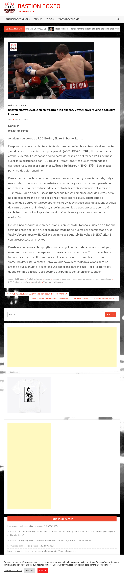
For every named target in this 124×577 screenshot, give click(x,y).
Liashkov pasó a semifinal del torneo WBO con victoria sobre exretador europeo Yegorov (72, 298)
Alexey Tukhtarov (16, 279)
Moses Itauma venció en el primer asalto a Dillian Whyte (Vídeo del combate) (41, 551)
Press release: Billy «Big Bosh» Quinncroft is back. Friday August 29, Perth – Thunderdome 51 (49, 540)
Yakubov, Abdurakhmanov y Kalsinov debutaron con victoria (38, 294)
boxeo (47, 279)
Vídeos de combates (69, 19)
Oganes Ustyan (68, 279)
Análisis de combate (17, 105)
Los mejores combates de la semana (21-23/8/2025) (30, 545)
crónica (56, 279)
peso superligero (103, 279)
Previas (38, 19)
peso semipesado (86, 279)
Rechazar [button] (30, 570)
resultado (36, 282)
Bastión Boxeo (39, 6)
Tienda (50, 19)
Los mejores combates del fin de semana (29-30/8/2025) (32, 526)
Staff (10, 119)
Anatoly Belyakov (34, 279)
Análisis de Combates (18, 19)
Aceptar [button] (42, 570)
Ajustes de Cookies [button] (13, 570)
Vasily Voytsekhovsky (53, 282)
